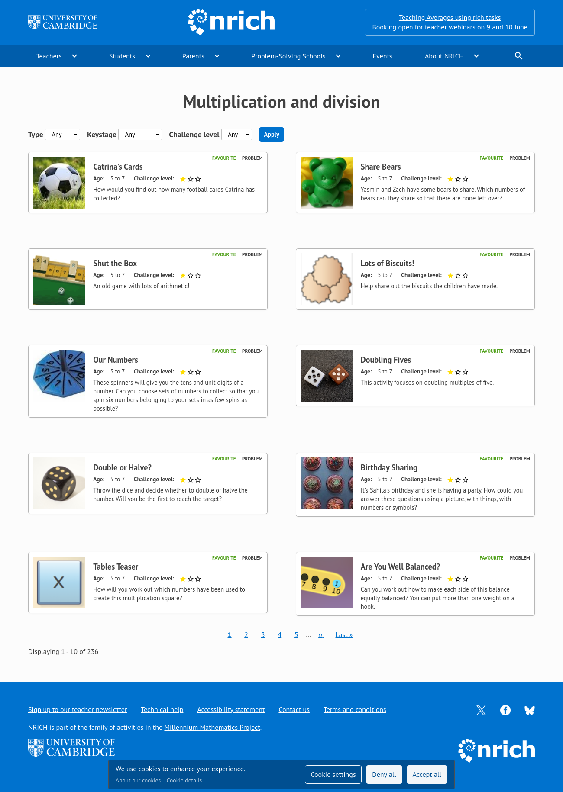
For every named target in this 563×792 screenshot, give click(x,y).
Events (382, 56)
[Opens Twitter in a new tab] (481, 709)
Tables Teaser (115, 566)
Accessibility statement (231, 709)
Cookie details (184, 780)
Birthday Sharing (389, 467)
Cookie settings (333, 774)
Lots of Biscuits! (387, 263)
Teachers (49, 56)
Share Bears (381, 166)
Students (122, 56)
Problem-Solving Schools (289, 56)
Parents (193, 56)
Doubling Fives (386, 359)
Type (35, 134)
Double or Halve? (122, 467)
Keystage (101, 134)
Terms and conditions (355, 709)
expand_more (74, 56)
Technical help (162, 709)
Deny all (384, 774)
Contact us (294, 709)
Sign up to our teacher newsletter (77, 709)
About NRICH (444, 56)
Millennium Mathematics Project (212, 727)
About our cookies (138, 780)
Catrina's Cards (117, 166)
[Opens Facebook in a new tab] (505, 709)
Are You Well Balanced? (400, 566)
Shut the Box (115, 263)
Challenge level (194, 134)
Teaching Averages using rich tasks (450, 17)
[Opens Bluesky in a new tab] (529, 709)
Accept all (427, 774)
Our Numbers (115, 359)
